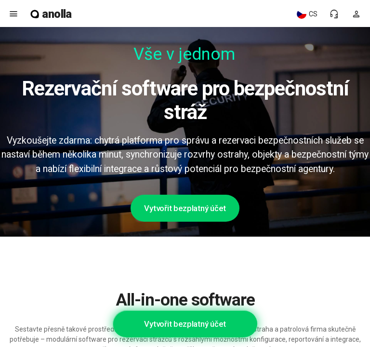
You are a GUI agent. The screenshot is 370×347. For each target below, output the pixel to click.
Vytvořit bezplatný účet (184, 208)
